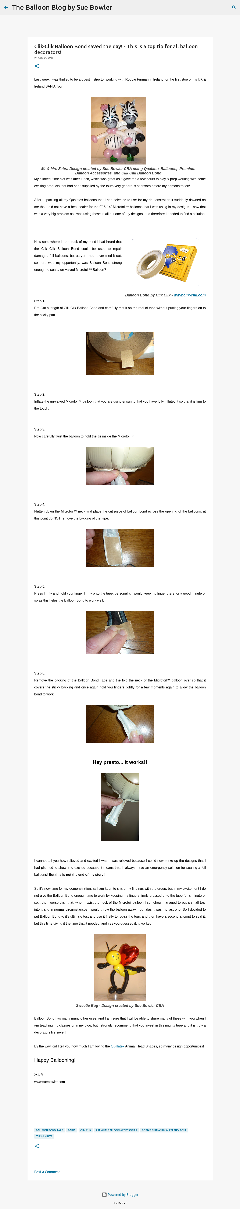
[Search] (118, 7)
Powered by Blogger (120, 1195)
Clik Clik (85, 1130)
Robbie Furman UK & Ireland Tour (164, 1130)
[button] (36, 66)
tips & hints (44, 1136)
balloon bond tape (49, 1130)
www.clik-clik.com (190, 295)
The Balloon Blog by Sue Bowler (62, 7)
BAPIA (71, 1130)
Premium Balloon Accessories (116, 1130)
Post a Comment (47, 1172)
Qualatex (117, 1046)
